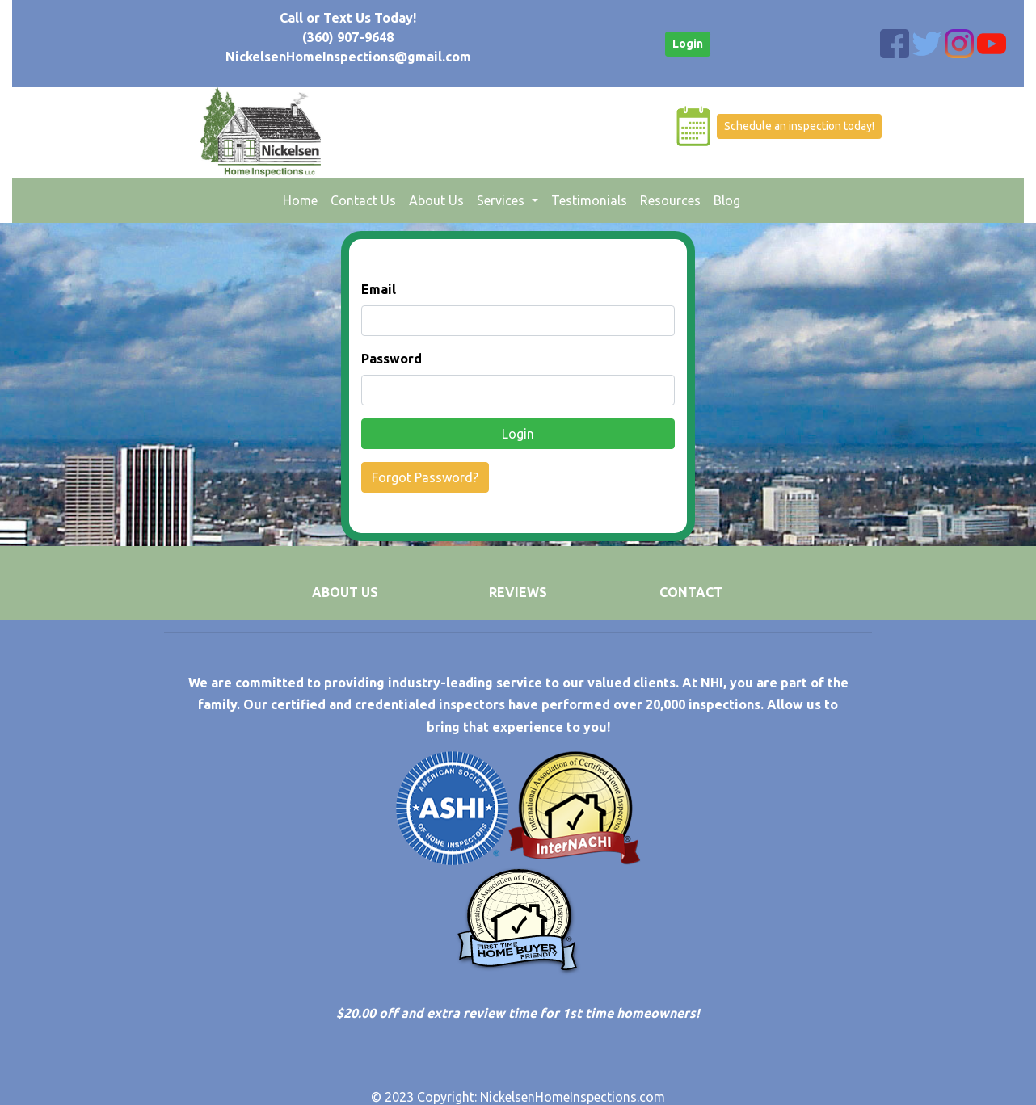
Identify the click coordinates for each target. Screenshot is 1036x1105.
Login (687, 43)
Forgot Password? (425, 477)
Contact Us (363, 200)
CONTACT (690, 592)
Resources (670, 200)
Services (502, 200)
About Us (436, 200)
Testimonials (589, 200)
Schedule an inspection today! (799, 126)
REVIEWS (518, 592)
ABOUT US (345, 592)
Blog (727, 200)
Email (378, 289)
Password (391, 358)
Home (303, 199)
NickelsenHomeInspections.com (572, 1097)
